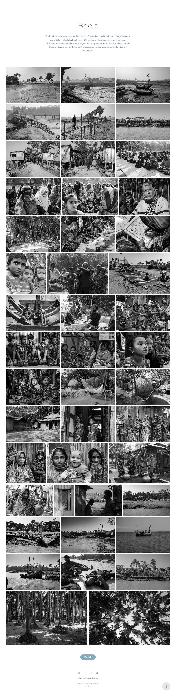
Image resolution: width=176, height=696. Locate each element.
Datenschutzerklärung (88, 678)
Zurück (88, 657)
